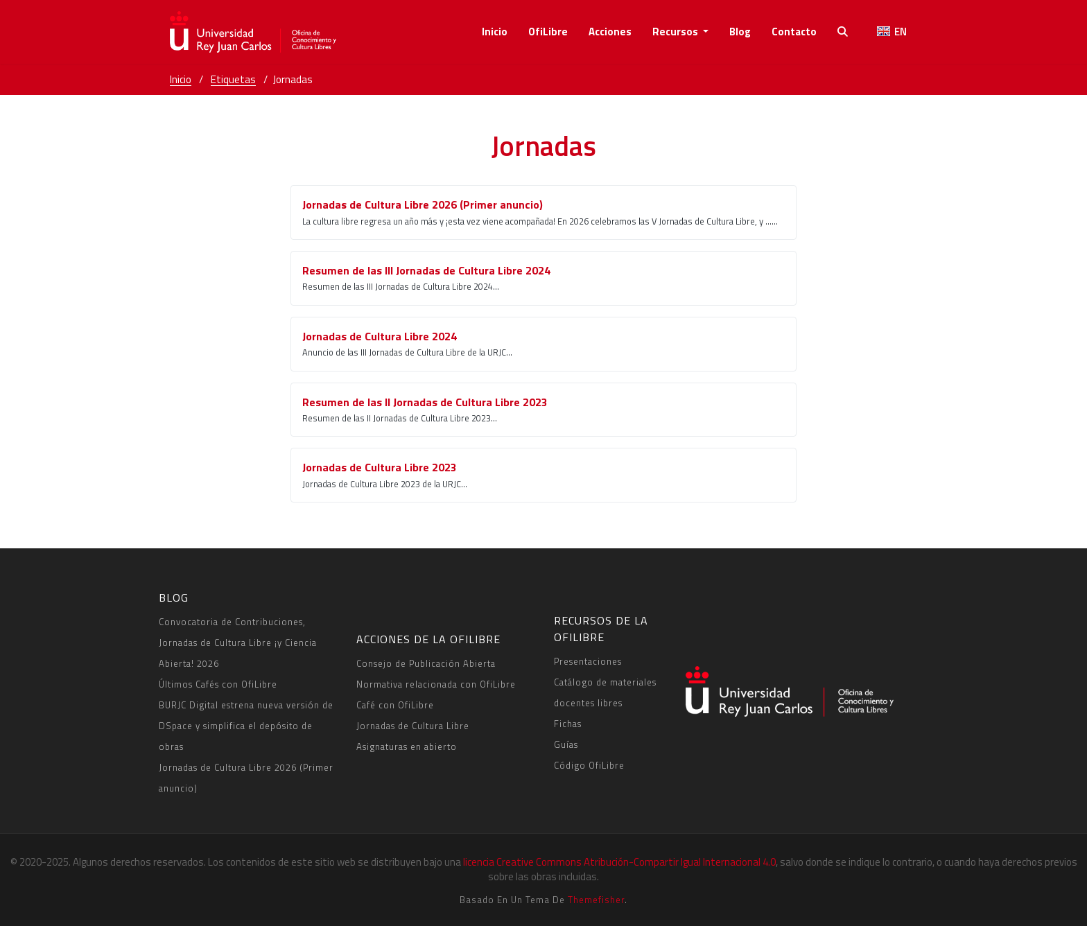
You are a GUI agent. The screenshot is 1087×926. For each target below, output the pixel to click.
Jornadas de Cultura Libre (412, 726)
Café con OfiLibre (395, 705)
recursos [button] (676, 32)
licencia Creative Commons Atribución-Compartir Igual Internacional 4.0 (619, 862)
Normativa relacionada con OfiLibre (436, 684)
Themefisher (596, 900)
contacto (794, 32)
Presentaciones (588, 661)
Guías (566, 744)
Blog (740, 32)
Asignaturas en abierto (406, 746)
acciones (610, 32)
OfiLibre (548, 32)
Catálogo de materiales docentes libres (605, 692)
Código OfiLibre (589, 765)
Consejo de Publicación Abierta (426, 663)
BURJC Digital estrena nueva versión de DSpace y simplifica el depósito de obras (246, 725)
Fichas (568, 724)
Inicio (494, 32)
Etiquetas (233, 79)
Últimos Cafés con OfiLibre (218, 684)
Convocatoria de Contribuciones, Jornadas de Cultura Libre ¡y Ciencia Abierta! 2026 (238, 642)
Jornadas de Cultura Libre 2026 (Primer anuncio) (246, 777)
